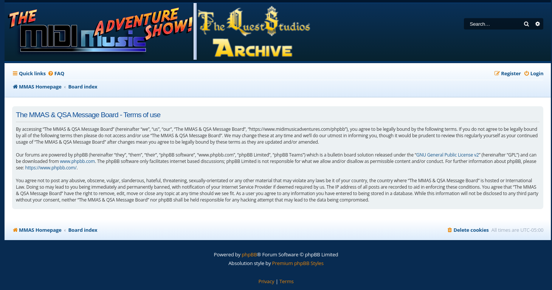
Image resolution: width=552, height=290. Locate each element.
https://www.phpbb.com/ (50, 167)
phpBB (249, 254)
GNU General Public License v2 (447, 155)
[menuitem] (56, 73)
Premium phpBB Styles (298, 263)
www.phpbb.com (77, 161)
